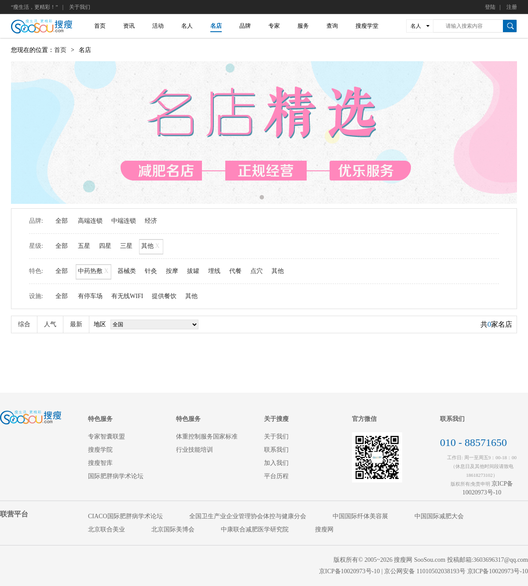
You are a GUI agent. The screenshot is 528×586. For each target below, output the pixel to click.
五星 (84, 246)
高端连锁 (90, 220)
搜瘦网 (324, 529)
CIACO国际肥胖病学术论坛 (125, 516)
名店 (216, 25)
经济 (151, 220)
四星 (105, 246)
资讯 (129, 25)
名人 (187, 25)
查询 (332, 25)
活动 (158, 25)
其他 (151, 246)
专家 (274, 25)
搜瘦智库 (100, 463)
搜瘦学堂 (367, 25)
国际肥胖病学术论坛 (115, 476)
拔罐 (193, 271)
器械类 (126, 271)
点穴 (256, 271)
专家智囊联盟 (106, 436)
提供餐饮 (164, 296)
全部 (61, 220)
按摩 (172, 271)
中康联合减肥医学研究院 (255, 529)
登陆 (490, 7)
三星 (126, 246)
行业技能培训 (194, 449)
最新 (76, 324)
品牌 (245, 25)
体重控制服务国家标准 (207, 436)
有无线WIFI (127, 296)
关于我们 (79, 7)
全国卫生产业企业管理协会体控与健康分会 (247, 516)
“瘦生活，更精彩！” (34, 7)
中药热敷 (93, 272)
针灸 (151, 271)
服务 (303, 25)
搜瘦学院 (100, 449)
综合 (24, 324)
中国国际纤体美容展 (360, 516)
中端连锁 (123, 220)
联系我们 (276, 449)
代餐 (235, 271)
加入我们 (276, 463)
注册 (511, 7)
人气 (50, 324)
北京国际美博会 (172, 529)
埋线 (214, 271)
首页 (100, 25)
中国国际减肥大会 (439, 516)
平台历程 (276, 476)
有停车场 (90, 296)
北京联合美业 (106, 529)
